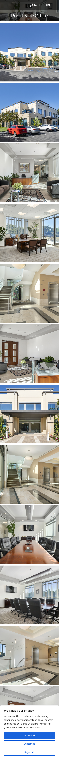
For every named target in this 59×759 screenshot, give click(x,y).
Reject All (29, 752)
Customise (29, 743)
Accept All (29, 735)
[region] (29, 732)
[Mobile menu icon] (55, 5)
